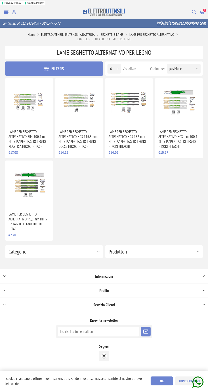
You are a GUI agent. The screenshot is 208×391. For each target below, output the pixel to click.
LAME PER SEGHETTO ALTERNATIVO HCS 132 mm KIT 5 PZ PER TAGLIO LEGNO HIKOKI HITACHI (127, 139)
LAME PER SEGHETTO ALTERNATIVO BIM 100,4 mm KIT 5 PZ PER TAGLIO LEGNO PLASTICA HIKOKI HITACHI (27, 139)
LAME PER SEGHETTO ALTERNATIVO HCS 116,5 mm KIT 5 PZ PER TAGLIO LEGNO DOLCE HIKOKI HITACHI (78, 139)
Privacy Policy (12, 3)
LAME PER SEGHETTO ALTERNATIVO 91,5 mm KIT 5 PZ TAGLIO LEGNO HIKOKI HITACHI (27, 221)
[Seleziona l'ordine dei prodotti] (184, 69)
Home (31, 34)
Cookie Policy (35, 3)
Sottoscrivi (146, 331)
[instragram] (104, 356)
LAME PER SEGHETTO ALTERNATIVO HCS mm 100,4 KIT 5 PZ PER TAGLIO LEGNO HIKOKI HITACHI (177, 139)
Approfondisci (189, 381)
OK (162, 381)
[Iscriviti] (98, 331)
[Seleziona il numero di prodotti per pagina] (114, 69)
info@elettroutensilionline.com (181, 23)
